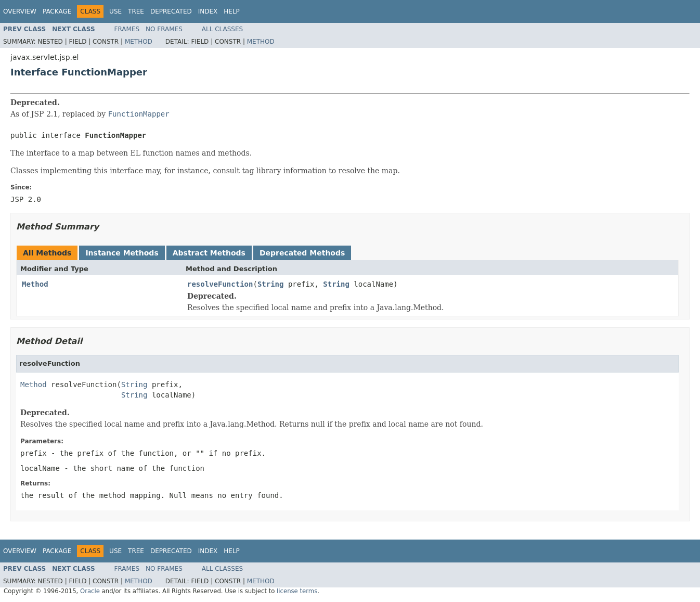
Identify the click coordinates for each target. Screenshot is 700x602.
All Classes (222, 29)
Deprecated (171, 11)
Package (57, 11)
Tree (136, 11)
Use (115, 11)
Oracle (90, 591)
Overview (19, 11)
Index (208, 11)
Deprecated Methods (302, 253)
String (270, 284)
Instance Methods (121, 253)
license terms (297, 591)
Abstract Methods (209, 253)
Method (138, 41)
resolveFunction (220, 284)
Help (232, 11)
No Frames (164, 29)
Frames (127, 29)
